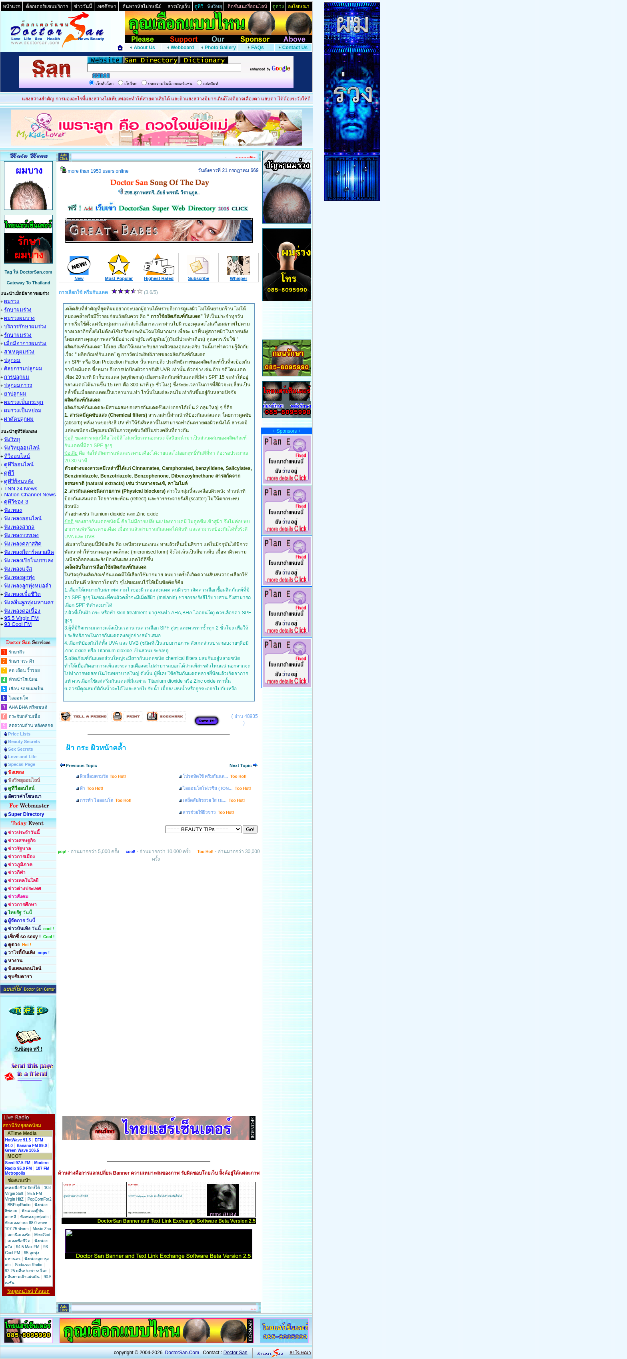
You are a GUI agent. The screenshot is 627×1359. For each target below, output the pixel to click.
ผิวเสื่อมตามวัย (103, 776)
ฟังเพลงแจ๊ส (18, 569)
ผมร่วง (11, 301)
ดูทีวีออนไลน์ (19, 465)
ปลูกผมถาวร (18, 385)
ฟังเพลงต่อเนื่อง (22, 611)
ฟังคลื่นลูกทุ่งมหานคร (29, 603)
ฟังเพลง (13, 510)
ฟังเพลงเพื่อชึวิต (22, 594)
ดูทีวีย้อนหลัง (19, 481)
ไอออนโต (18, 697)
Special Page (21, 764)
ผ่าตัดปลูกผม (19, 419)
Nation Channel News (30, 495)
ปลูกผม (12, 360)
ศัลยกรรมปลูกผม (23, 369)
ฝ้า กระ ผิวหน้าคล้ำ (96, 748)
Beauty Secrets (24, 741)
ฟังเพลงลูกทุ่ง (19, 577)
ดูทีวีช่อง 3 (16, 502)
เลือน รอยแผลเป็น (26, 688)
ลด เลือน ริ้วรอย (24, 670)
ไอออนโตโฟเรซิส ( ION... (217, 788)
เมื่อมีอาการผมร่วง (25, 343)
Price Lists (19, 733)
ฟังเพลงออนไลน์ (23, 519)
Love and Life (22, 756)
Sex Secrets (20, 749)
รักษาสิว (16, 652)
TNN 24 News (20, 489)
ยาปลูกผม (15, 394)
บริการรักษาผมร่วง (25, 327)
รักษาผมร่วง (18, 310)
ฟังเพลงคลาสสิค (23, 544)
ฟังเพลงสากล (19, 527)
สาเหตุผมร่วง (19, 352)
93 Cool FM (18, 624)
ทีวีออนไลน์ (17, 456)
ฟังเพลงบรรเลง (21, 535)
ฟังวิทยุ (12, 439)
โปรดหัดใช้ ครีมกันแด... (214, 776)
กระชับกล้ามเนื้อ (24, 716)
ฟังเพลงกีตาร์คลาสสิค (29, 552)
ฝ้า (91, 788)
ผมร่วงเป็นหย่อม (23, 411)
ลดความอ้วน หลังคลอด (31, 725)
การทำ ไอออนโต (106, 800)
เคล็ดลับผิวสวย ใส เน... (214, 800)
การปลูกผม (16, 377)
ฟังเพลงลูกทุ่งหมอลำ (27, 586)
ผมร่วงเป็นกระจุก (23, 402)
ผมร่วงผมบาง (19, 318)
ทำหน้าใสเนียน (23, 679)
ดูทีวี (9, 473)
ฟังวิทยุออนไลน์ (22, 448)
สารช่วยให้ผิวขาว (208, 812)
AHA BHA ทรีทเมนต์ (28, 707)
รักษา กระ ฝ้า (21, 661)
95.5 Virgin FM (21, 618)
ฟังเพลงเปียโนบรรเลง (29, 561)
